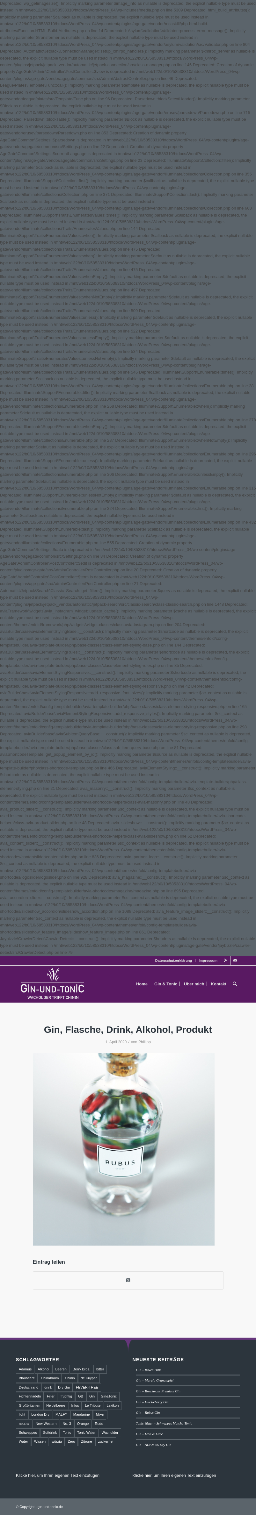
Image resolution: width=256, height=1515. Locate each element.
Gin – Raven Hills (148, 1370)
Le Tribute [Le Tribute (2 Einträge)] (92, 1405)
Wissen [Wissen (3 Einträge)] (40, 1441)
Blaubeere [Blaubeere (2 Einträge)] (27, 1378)
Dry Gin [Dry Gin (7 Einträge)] (64, 1387)
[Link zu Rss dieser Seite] (225, 960)
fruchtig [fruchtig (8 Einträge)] (66, 1396)
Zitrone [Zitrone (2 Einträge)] (86, 1441)
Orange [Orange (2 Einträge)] (83, 1424)
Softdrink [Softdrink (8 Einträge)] (50, 1432)
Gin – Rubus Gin (148, 1412)
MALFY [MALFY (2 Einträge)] (61, 1414)
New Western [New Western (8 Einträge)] (46, 1424)
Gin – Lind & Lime (149, 1434)
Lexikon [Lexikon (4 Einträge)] (112, 1405)
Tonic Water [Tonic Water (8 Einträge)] (86, 1432)
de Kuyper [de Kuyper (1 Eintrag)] (89, 1378)
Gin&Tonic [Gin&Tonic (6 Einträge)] (109, 1396)
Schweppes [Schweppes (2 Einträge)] (28, 1432)
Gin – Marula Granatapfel (155, 1380)
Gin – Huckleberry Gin (152, 1402)
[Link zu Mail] (235, 960)
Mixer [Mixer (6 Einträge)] (100, 1414)
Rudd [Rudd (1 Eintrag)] (99, 1424)
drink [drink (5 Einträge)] (48, 1387)
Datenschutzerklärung (173, 960)
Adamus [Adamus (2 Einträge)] (25, 1369)
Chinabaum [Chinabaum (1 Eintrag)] (50, 1378)
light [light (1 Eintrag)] (22, 1414)
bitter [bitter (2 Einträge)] (100, 1369)
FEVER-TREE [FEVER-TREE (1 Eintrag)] (87, 1387)
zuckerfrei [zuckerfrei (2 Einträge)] (105, 1441)
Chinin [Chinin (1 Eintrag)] (70, 1378)
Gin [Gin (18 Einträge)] (92, 1396)
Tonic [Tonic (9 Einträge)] (67, 1432)
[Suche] (235, 984)
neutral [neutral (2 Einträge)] (24, 1424)
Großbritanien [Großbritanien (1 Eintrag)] (29, 1405)
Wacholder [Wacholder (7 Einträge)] (110, 1432)
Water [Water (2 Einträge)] (23, 1441)
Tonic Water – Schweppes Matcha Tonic (164, 1423)
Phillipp (144, 1042)
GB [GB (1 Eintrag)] (80, 1396)
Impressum (208, 960)
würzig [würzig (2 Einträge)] (57, 1441)
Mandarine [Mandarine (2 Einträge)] (81, 1414)
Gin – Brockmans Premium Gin (158, 1391)
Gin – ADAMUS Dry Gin (154, 1445)
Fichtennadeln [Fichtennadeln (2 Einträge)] (30, 1396)
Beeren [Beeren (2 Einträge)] (60, 1369)
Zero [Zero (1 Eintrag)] (71, 1441)
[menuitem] (174, 960)
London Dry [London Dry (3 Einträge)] (40, 1414)
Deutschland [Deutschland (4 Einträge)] (28, 1387)
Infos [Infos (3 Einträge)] (75, 1405)
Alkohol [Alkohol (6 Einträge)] (43, 1369)
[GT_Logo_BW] (53, 984)
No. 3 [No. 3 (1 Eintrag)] (66, 1424)
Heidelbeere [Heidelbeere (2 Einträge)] (55, 1405)
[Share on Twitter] (128, 1280)
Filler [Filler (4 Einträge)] (51, 1396)
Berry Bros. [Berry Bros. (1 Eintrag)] (81, 1369)
